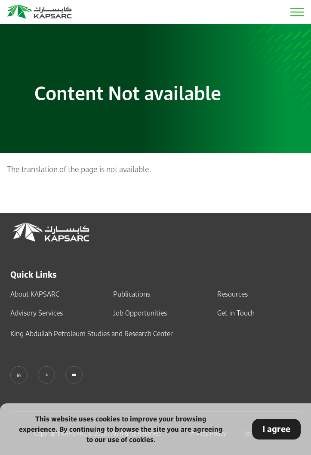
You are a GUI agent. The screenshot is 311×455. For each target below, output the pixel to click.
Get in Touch (236, 312)
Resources (232, 294)
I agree (276, 429)
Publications (131, 294)
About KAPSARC (34, 294)
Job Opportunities (140, 312)
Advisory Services (36, 312)
